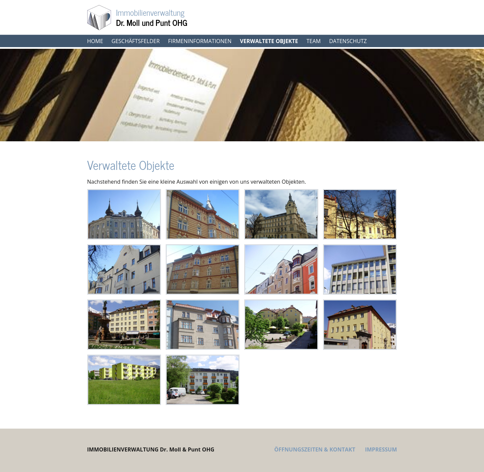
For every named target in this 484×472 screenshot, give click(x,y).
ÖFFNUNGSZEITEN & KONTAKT (314, 449)
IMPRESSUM (381, 449)
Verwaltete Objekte (269, 41)
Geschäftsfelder (135, 41)
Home (95, 41)
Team (313, 41)
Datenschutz (348, 41)
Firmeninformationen (199, 41)
